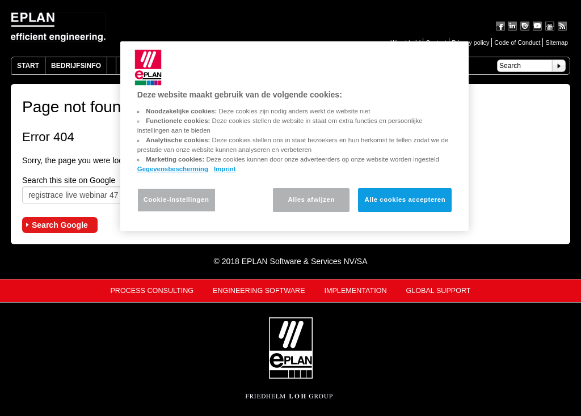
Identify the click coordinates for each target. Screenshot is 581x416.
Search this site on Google (68, 180)
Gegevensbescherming (172, 168)
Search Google (60, 225)
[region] (294, 136)
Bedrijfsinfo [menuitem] (76, 66)
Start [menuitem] (28, 66)
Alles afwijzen (311, 199)
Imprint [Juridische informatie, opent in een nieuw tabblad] (225, 168)
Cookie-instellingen (176, 199)
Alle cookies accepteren (404, 199)
